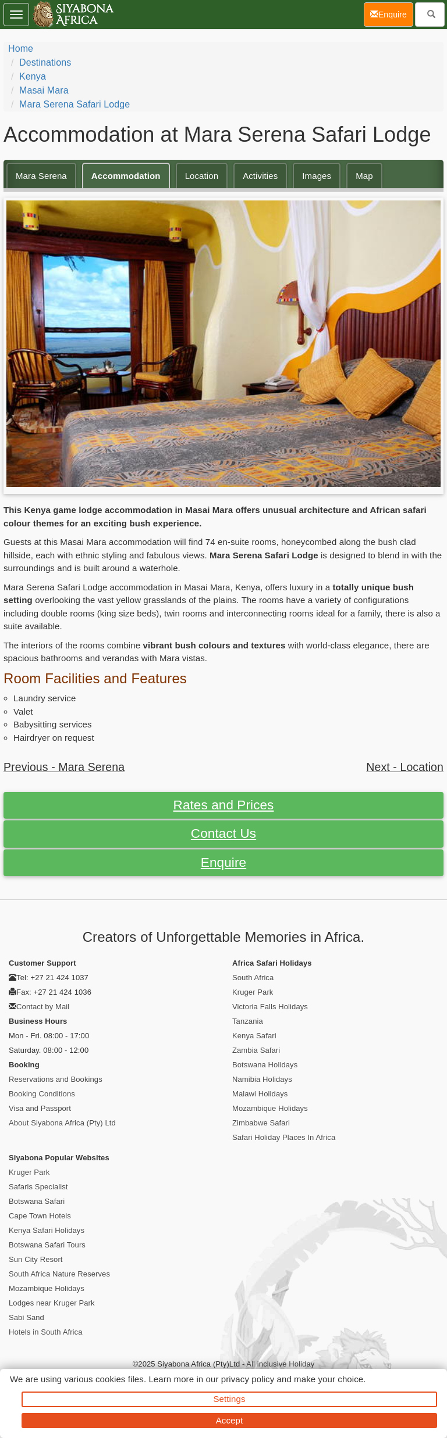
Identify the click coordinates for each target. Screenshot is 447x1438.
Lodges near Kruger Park (52, 1303)
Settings (230, 1399)
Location (202, 176)
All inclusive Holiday (280, 1364)
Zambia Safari (256, 1050)
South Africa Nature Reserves (59, 1274)
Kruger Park (252, 992)
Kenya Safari (254, 1035)
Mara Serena (41, 176)
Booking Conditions (42, 1093)
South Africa (253, 977)
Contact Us (223, 833)
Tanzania (247, 1021)
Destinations (45, 62)
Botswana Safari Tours (47, 1244)
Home (20, 48)
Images (316, 176)
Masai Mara (44, 90)
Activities (260, 176)
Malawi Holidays (260, 1093)
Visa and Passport (40, 1108)
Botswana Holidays (264, 1064)
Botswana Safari (37, 1201)
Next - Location (405, 767)
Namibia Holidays (262, 1079)
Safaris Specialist (38, 1186)
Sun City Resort (36, 1259)
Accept (229, 1420)
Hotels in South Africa (46, 1332)
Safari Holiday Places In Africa (283, 1137)
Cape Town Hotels (40, 1215)
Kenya (32, 76)
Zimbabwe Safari (261, 1122)
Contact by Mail (42, 1006)
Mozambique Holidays (270, 1108)
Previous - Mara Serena (64, 767)
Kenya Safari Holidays (46, 1230)
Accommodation (126, 176)
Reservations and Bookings (55, 1079)
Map (364, 176)
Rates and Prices (223, 805)
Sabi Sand (26, 1317)
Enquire (223, 862)
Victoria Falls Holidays (270, 1006)
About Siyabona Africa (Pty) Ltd (62, 1122)
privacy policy (247, 1379)
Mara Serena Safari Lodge (74, 104)
